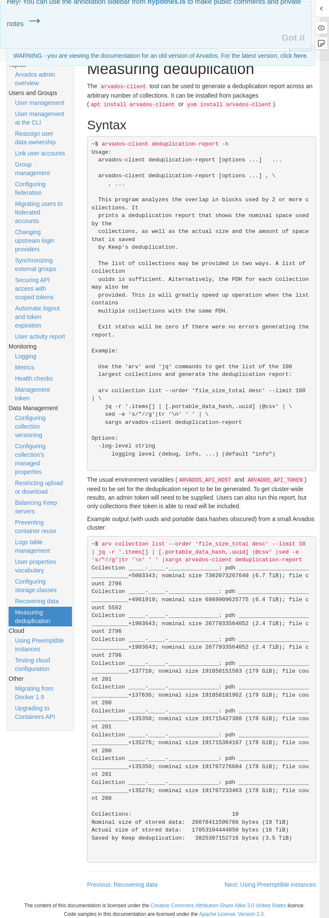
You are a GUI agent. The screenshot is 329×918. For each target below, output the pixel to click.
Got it (293, 37)
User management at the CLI (39, 118)
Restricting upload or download (39, 487)
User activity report (40, 336)
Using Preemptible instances (39, 645)
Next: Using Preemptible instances (270, 884)
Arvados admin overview (35, 78)
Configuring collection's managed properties (30, 459)
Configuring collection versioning (30, 426)
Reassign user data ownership (35, 138)
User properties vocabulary (35, 566)
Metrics (24, 367)
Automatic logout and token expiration (37, 317)
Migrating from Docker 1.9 (34, 692)
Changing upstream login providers (34, 241)
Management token (32, 394)
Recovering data (37, 601)
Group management (32, 168)
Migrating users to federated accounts (39, 212)
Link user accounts (40, 153)
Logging (25, 356)
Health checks (34, 378)
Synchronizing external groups (36, 264)
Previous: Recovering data (122, 884)
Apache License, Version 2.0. (232, 914)
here (300, 55)
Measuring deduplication (33, 616)
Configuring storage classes (36, 585)
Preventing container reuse (36, 526)
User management (39, 102)
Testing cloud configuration (32, 664)
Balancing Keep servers (36, 507)
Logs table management (32, 546)
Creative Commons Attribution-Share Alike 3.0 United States (218, 906)
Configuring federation (30, 188)
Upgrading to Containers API (35, 712)
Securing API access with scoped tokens (34, 289)
